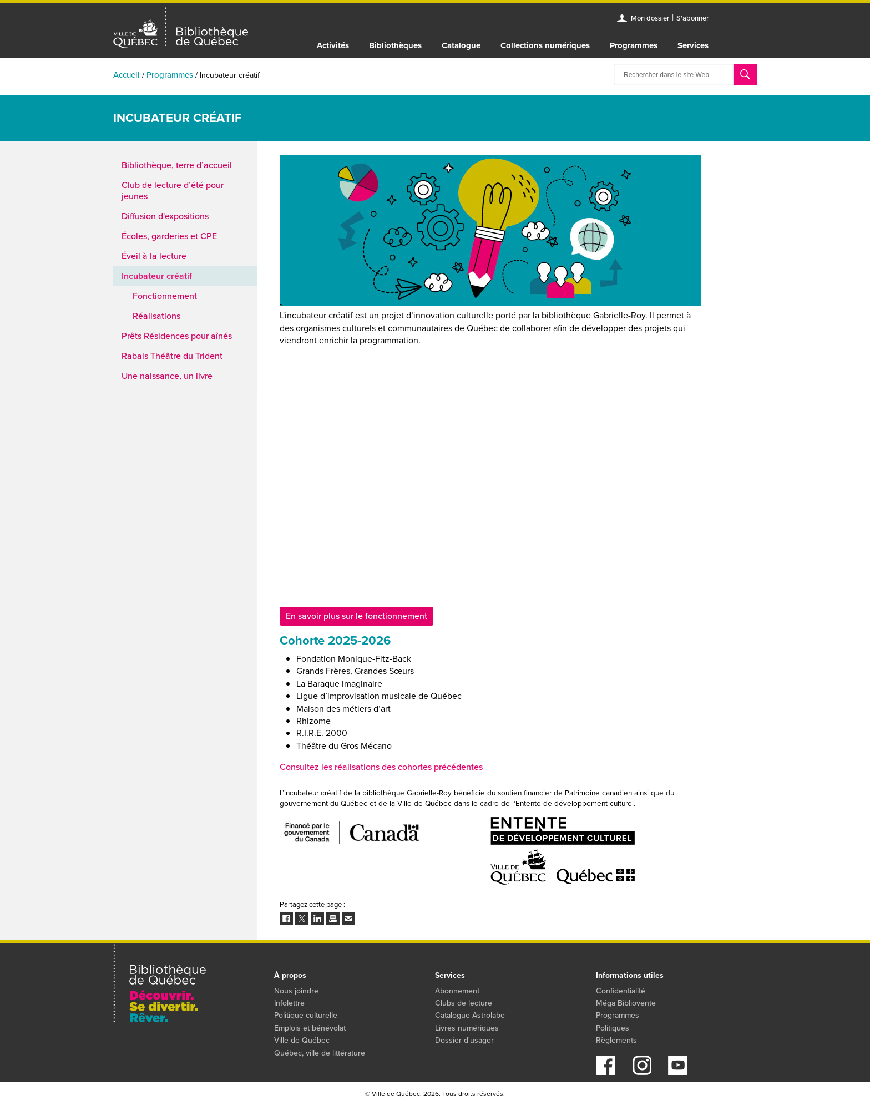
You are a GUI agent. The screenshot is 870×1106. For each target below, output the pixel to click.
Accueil (126, 75)
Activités (333, 45)
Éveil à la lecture (154, 256)
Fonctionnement (165, 296)
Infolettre (289, 1003)
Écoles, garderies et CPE (169, 236)
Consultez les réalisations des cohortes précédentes (381, 766)
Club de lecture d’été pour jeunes (173, 190)
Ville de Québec (302, 1040)
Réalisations (156, 316)
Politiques (612, 1028)
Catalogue (461, 45)
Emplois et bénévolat (310, 1028)
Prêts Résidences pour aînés (177, 335)
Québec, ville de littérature (319, 1053)
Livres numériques (467, 1028)
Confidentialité (620, 991)
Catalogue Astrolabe (470, 1015)
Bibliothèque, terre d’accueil (177, 165)
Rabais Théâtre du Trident (172, 355)
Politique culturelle (305, 1015)
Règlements (616, 1040)
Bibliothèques (395, 45)
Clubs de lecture (463, 1003)
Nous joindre (296, 991)
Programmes (633, 45)
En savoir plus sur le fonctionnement (356, 616)
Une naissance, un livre (167, 375)
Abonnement (457, 991)
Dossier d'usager (464, 1040)
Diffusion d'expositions (165, 216)
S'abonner (692, 18)
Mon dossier (650, 18)
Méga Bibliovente (626, 1003)
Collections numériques (545, 45)
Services (693, 45)
